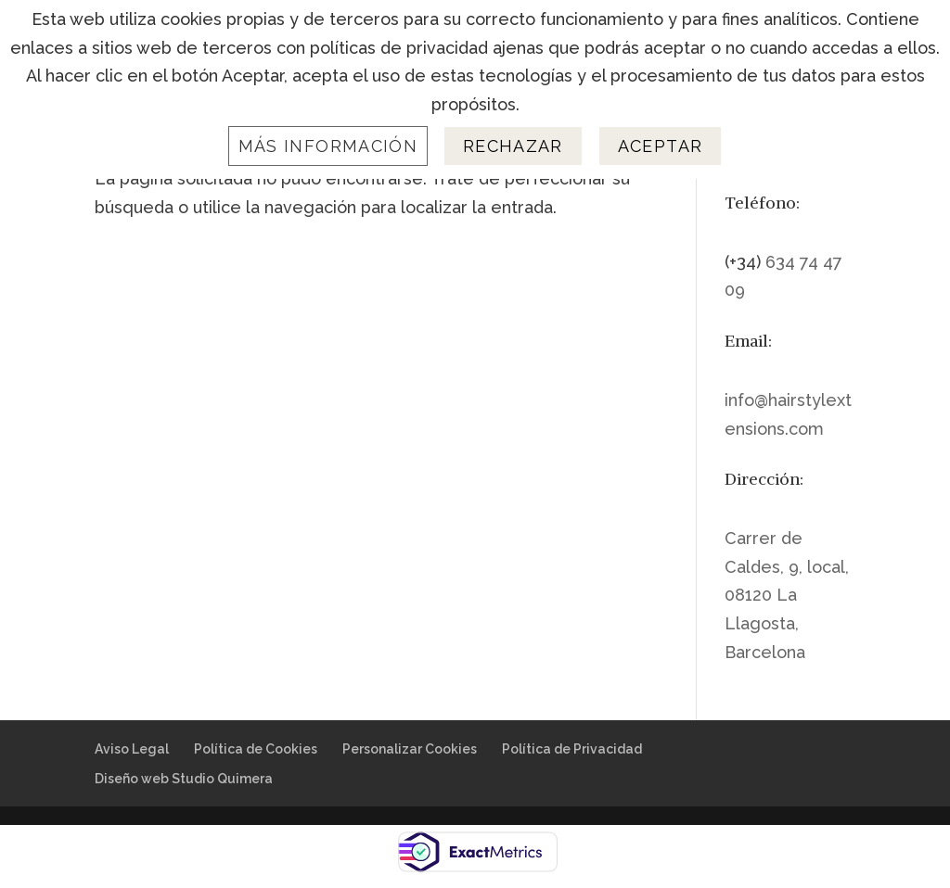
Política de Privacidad (572, 749)
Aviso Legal (132, 749)
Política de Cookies (255, 749)
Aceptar (660, 146)
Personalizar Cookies (409, 749)
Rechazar (513, 146)
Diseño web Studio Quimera (184, 778)
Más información (327, 146)
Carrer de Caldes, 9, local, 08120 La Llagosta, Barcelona (787, 594)
